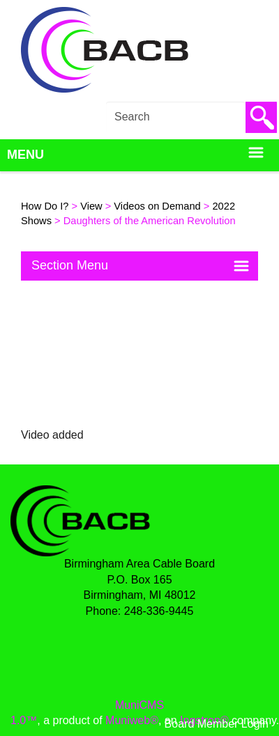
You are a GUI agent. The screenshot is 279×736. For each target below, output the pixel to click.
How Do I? (44, 206)
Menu (136, 155)
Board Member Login (217, 724)
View (91, 206)
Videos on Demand (157, 206)
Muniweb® (131, 720)
